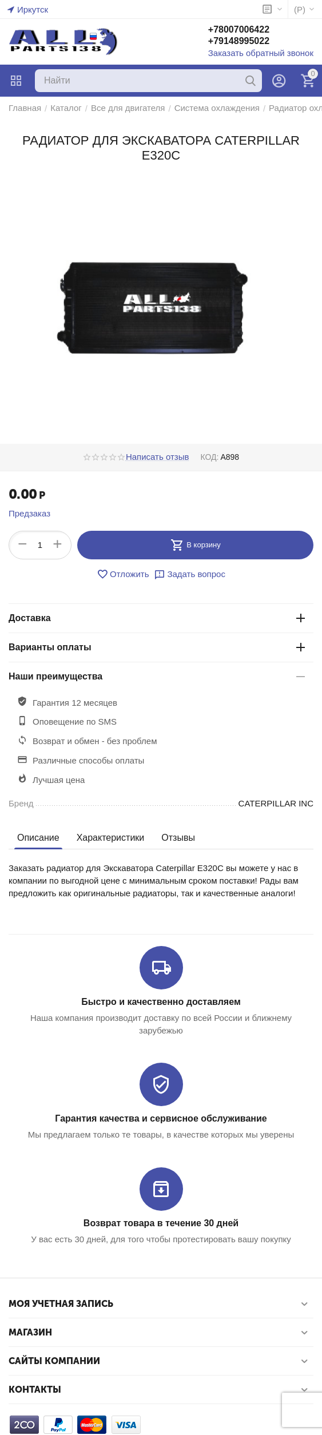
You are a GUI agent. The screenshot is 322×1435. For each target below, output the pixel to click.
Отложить (123, 574)
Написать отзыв (157, 457)
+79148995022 (238, 41)
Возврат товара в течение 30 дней (161, 1223)
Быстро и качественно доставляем (160, 1002)
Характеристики (111, 837)
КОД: (209, 457)
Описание (38, 837)
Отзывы (178, 837)
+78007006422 (238, 29)
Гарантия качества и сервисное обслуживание (161, 1118)
